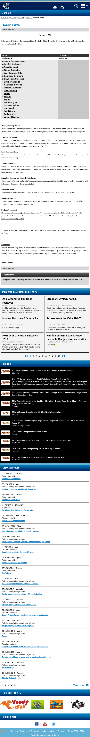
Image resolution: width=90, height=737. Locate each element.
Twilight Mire (10, 114)
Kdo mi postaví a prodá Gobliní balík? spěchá (20, 531)
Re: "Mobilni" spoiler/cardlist (13, 521)
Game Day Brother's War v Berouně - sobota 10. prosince (25, 647)
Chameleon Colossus (14, 79)
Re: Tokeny (6, 573)
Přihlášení (55, 6)
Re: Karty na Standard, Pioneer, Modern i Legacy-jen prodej (26, 542)
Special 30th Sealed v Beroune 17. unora (18, 552)
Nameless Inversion (13, 85)
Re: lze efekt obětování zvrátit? (14, 563)
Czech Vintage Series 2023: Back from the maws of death (25, 615)
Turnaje (7, 364)
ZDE (80, 279)
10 (59, 356)
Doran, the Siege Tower (15, 61)
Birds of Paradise (12, 82)
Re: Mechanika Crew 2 (11, 500)
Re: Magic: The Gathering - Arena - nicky (18, 510)
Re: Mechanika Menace (11, 479)
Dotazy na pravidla (9, 476)
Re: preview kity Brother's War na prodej (18, 626)
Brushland (9, 108)
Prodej (4, 636)
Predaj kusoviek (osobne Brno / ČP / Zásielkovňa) (22, 594)
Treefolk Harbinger (12, 64)
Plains (7, 99)
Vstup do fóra (79, 685)
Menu (83, 6)
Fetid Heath (9, 111)
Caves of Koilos (11, 105)
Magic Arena (7, 508)
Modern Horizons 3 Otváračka (20, 318)
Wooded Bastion (12, 117)
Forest (7, 93)
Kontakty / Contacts (18, 731)
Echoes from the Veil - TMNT (64, 318)
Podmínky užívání (65, 731)
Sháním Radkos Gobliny (11, 678)
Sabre (56, 735)
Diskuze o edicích (8, 518)
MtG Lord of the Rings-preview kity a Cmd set (20, 584)
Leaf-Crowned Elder (13, 73)
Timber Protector (12, 70)
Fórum (62, 6)
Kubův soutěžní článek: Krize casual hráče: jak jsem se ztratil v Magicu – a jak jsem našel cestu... (67, 339)
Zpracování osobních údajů (42, 731)
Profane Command (12, 88)
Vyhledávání (76, 6)
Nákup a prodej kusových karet (13, 539)
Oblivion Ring (10, 91)
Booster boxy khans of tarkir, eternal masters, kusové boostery (27, 657)
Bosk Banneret (11, 67)
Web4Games (37, 735)
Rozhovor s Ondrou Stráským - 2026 (21, 337)
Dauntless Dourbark (13, 76)
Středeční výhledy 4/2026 (62, 299)
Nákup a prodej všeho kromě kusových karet (18, 487)
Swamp (7, 96)
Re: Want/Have (8, 668)
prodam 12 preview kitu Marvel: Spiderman (19, 489)
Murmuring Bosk (12, 102)
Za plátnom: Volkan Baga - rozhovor (18, 301)
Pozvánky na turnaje (9, 550)
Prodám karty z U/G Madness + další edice (19, 605)
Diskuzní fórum (11, 467)
